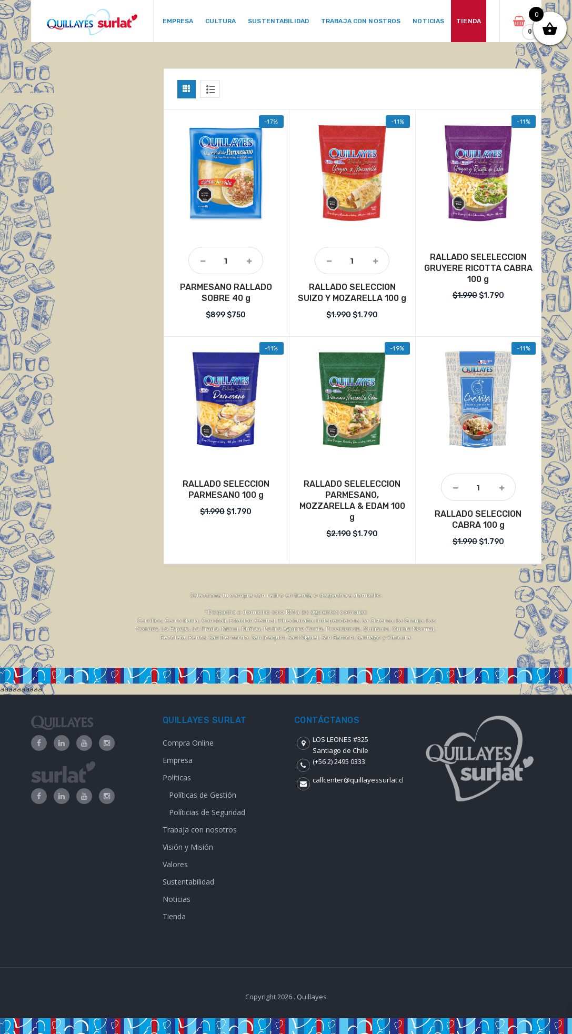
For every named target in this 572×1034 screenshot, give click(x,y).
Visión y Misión (188, 847)
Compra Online (188, 743)
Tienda (174, 916)
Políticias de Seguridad (207, 812)
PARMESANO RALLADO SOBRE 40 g (226, 292)
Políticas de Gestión (202, 795)
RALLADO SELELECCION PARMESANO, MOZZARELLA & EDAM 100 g (352, 500)
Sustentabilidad (188, 882)
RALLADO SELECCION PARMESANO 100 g (226, 489)
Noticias (176, 899)
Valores (175, 864)
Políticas (177, 777)
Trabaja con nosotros (200, 830)
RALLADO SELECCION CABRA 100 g (478, 519)
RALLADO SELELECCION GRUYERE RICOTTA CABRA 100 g (478, 268)
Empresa (178, 760)
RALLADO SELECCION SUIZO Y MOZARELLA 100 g (352, 292)
